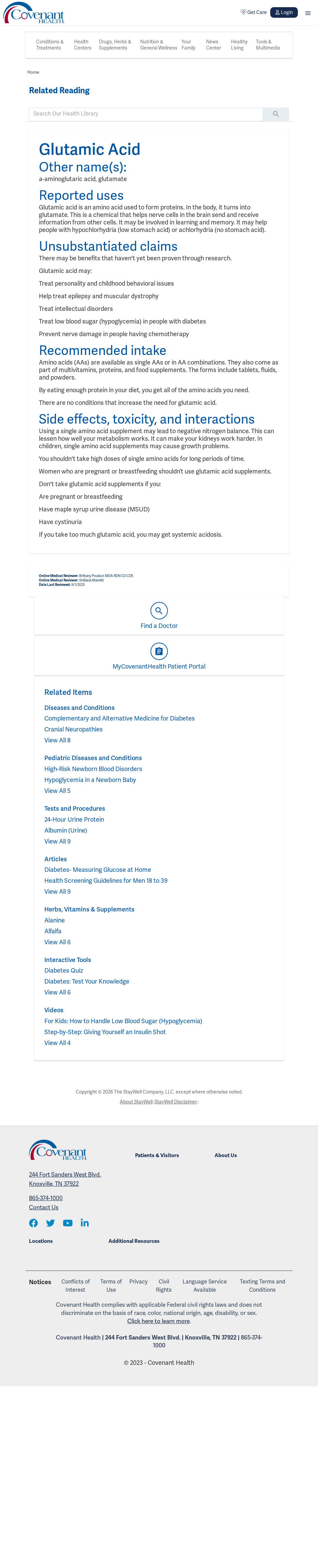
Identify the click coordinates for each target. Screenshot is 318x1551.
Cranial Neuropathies (73, 729)
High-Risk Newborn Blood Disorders (93, 769)
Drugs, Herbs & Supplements (115, 45)
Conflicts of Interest (75, 1285)
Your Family (189, 45)
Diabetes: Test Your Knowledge (86, 981)
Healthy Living (239, 45)
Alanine (54, 920)
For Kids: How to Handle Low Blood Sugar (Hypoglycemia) (123, 1021)
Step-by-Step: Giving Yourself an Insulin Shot (105, 1032)
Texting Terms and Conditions (262, 1285)
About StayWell (136, 1102)
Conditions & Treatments (50, 45)
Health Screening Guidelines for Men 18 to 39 (106, 880)
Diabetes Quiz (63, 970)
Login (283, 12)
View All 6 (57, 942)
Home (33, 72)
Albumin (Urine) (65, 830)
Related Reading (59, 90)
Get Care (254, 12)
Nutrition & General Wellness (158, 45)
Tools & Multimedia (268, 45)
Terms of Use (111, 1285)
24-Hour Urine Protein (74, 819)
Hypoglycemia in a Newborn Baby (90, 780)
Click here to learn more (158, 1321)
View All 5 (57, 791)
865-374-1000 (46, 1198)
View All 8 (57, 740)
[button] (307, 12)
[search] (146, 114)
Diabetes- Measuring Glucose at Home (97, 870)
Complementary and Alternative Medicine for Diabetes (119, 718)
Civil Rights (164, 1285)
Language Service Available (205, 1285)
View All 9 (57, 841)
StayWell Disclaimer (176, 1102)
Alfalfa (52, 931)
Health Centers (82, 45)
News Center (213, 45)
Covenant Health (78, 1337)
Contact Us (43, 1207)
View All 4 (57, 1043)
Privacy (138, 1281)
